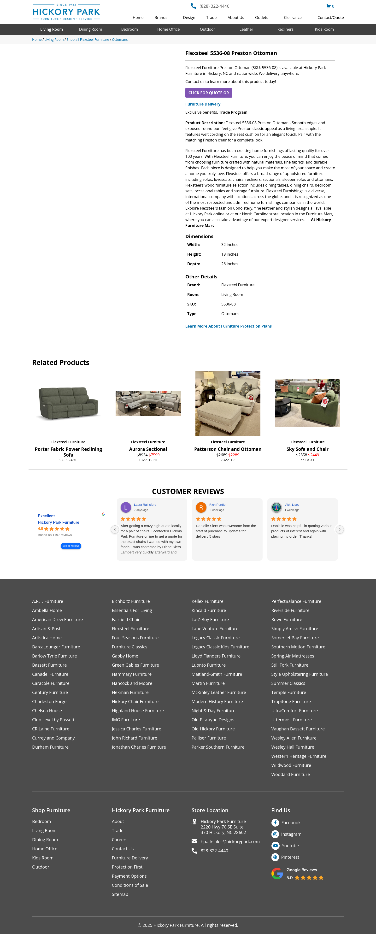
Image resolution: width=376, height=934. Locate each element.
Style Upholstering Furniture (299, 674)
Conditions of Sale (130, 885)
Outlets (261, 17)
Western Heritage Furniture (298, 756)
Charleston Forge (49, 701)
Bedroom (129, 29)
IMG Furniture (126, 720)
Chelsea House (47, 710)
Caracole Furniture (51, 683)
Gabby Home (125, 656)
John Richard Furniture (134, 738)
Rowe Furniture (286, 619)
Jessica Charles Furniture (136, 729)
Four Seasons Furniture (135, 637)
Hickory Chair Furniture (135, 701)
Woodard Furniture (290, 774)
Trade (211, 17)
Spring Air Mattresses (292, 656)
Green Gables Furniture (135, 665)
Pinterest (290, 857)
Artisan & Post (46, 628)
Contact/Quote (330, 17)
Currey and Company (53, 738)
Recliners (285, 29)
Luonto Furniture (209, 665)
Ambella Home (47, 610)
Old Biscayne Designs (213, 720)
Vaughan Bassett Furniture (298, 729)
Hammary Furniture (132, 674)
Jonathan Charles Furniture (139, 747)
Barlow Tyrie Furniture (54, 656)
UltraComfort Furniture (294, 710)
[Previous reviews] (115, 529)
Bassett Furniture (49, 665)
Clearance (293, 17)
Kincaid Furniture (209, 610)
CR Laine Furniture (50, 729)
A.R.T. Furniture (47, 601)
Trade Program (233, 112)
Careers (120, 839)
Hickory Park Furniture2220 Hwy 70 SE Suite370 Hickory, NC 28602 (223, 827)
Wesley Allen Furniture (294, 738)
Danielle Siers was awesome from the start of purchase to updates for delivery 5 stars (226, 531)
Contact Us (123, 849)
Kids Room (324, 29)
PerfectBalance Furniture (296, 601)
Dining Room (90, 29)
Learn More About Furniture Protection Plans (228, 326)
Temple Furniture (288, 692)
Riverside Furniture (290, 610)
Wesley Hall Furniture (292, 747)
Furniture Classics (129, 647)
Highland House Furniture (138, 710)
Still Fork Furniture (289, 665)
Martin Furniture (208, 683)
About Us (236, 17)
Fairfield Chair (126, 619)
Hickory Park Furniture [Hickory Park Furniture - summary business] (58, 523)
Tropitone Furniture (291, 701)
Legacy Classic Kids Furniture (220, 647)
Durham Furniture (50, 747)
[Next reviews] (340, 529)
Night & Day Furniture (213, 710)
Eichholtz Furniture (131, 601)
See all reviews (71, 546)
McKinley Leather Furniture (219, 692)
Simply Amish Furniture (294, 628)
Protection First (127, 867)
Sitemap (120, 894)
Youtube (290, 845)
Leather (246, 29)
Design (189, 17)
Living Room (51, 29)
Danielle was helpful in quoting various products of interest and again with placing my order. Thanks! (301, 531)
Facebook (291, 822)
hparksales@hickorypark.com (230, 841)
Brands (161, 17)
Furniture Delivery (202, 104)
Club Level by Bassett (53, 720)
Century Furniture (50, 692)
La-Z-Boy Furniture (210, 619)
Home (138, 17)
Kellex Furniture (207, 601)
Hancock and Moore (132, 683)
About (118, 821)
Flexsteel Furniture (68, 442)
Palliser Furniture (209, 738)
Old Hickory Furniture (213, 729)
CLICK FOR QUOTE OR (208, 92)
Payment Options (129, 876)
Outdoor (207, 29)
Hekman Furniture (130, 692)
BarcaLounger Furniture (56, 647)
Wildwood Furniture (291, 765)
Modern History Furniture (217, 701)
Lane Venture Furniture (215, 628)
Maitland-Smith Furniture (217, 674)
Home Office (168, 29)
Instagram (291, 834)
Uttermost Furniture (291, 720)
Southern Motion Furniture (298, 647)
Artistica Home (47, 637)
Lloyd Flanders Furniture (216, 656)
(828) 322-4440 (214, 6)
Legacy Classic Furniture (216, 637)
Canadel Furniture (50, 674)
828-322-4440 (214, 850)
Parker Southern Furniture (218, 747)
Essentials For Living (132, 610)
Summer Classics (288, 683)
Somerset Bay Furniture (295, 637)
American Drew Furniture (57, 619)
